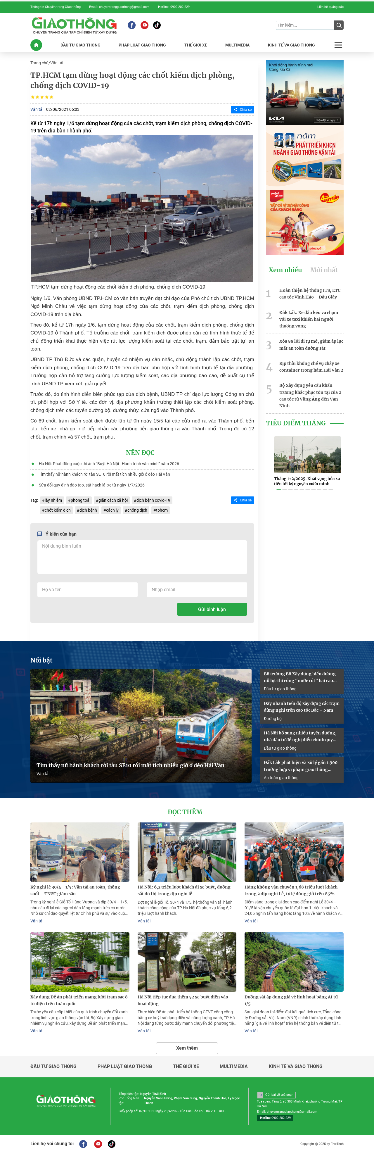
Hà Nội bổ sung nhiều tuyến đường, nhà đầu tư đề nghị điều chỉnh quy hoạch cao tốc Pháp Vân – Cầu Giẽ (300, 734)
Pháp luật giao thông (125, 1062)
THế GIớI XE (195, 44)
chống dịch (137, 508)
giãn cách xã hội (112, 499)
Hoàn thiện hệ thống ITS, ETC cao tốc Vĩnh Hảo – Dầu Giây (309, 293)
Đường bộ (273, 716)
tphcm (161, 508)
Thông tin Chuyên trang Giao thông (55, 7)
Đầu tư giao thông (280, 687)
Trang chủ (39, 62)
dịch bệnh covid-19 (153, 499)
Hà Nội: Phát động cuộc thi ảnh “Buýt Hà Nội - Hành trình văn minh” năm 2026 (109, 462)
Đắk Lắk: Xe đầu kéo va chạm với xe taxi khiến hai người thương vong (308, 318)
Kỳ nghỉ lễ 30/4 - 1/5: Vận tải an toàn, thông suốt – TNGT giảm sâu (75, 888)
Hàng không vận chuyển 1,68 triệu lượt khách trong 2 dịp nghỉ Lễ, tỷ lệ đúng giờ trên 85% (291, 888)
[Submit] (339, 25)
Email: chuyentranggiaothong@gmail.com (119, 7)
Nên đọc (140, 452)
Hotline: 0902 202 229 (174, 7)
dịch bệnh (88, 508)
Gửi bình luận (212, 608)
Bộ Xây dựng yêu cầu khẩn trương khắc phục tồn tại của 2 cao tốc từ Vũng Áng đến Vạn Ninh (310, 393)
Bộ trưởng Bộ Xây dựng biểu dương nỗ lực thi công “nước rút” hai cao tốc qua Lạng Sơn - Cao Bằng (300, 676)
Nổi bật (41, 659)
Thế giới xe (186, 1062)
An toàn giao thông (281, 775)
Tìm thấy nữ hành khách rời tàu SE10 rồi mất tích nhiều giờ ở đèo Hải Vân (104, 473)
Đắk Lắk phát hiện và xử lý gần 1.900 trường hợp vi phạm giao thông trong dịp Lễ (300, 764)
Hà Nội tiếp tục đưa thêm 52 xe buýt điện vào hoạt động (183, 997)
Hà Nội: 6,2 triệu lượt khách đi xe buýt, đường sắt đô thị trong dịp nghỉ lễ (184, 888)
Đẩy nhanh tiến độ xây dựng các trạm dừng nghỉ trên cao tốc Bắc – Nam (302, 705)
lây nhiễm (53, 499)
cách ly (112, 508)
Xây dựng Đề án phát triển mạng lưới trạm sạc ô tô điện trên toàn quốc (79, 997)
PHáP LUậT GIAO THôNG (142, 44)
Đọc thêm (185, 810)
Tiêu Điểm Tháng (296, 421)
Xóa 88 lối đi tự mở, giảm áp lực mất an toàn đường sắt (311, 343)
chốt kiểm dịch (58, 508)
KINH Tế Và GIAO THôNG (291, 44)
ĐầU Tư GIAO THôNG (80, 44)
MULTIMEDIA (237, 44)
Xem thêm (187, 1044)
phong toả (80, 499)
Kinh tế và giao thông (296, 1062)
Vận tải (56, 62)
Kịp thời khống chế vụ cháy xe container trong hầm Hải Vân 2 (311, 365)
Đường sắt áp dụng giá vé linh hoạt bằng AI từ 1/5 (291, 997)
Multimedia (234, 1062)
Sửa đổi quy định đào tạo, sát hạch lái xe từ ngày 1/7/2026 (91, 484)
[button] (278, 483)
